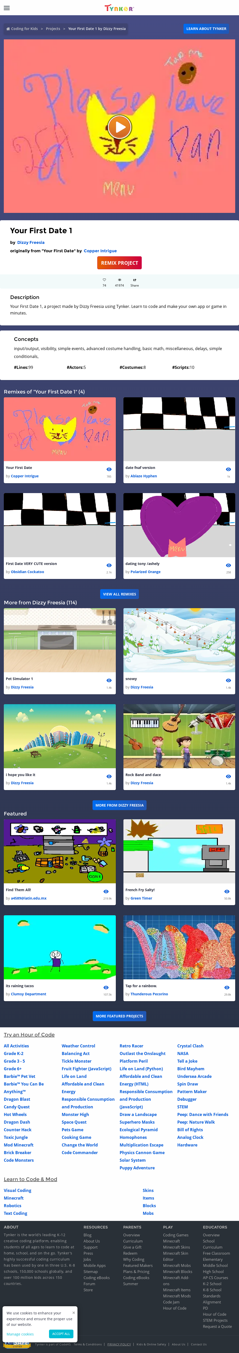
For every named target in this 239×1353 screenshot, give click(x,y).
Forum (89, 1283)
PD (205, 1308)
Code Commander (80, 1152)
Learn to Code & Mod (30, 1179)
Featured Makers (138, 1265)
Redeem (130, 1253)
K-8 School (212, 1289)
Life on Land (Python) (141, 1069)
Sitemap (91, 1271)
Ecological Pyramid (139, 1129)
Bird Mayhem (190, 1069)
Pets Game (72, 1129)
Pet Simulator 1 (19, 678)
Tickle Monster (76, 1061)
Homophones (133, 1137)
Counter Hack (17, 1129)
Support (91, 1247)
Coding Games (175, 1234)
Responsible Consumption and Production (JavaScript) (146, 1099)
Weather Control (78, 1046)
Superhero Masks (137, 1122)
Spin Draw (187, 1084)
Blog (87, 1234)
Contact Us (198, 1344)
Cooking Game (76, 1137)
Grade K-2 (13, 1053)
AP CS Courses (215, 1277)
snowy (131, 678)
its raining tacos (20, 985)
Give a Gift (132, 1247)
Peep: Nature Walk (196, 1122)
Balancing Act (76, 1053)
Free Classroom (216, 1253)
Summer (130, 1283)
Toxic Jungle (16, 1137)
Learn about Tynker (206, 28)
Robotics (12, 1205)
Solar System (133, 1160)
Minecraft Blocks (177, 1271)
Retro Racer (131, 1046)
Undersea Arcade (194, 1076)
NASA (182, 1053)
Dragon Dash (17, 1122)
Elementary (213, 1259)
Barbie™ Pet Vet (19, 1076)
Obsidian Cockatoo (27, 571)
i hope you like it (20, 774)
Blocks (149, 1205)
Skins (148, 1190)
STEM (182, 1107)
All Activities (16, 1046)
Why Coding (133, 1259)
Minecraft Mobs (177, 1265)
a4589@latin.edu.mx (28, 898)
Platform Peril (134, 1061)
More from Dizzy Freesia (119, 805)
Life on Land (74, 1076)
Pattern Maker (192, 1091)
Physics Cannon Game (142, 1152)
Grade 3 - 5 (14, 1061)
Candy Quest (17, 1107)
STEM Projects (215, 1320)
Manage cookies (20, 1334)
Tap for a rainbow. (141, 985)
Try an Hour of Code (29, 1035)
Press (88, 1253)
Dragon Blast (17, 1099)
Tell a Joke (187, 1061)
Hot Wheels (15, 1114)
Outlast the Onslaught (143, 1053)
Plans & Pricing (136, 1271)
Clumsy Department (28, 994)
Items (148, 1198)
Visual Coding (17, 1190)
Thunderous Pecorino (149, 994)
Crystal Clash (190, 1046)
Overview (131, 1234)
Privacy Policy (119, 1344)
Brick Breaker (17, 1152)
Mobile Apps (95, 1265)
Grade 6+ (13, 1069)
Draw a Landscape (138, 1114)
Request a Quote (217, 1326)
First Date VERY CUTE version (31, 563)
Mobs (148, 1213)
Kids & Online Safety (151, 1344)
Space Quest (74, 1122)
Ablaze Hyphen (144, 476)
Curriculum (133, 1241)
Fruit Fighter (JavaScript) (86, 1069)
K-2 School (212, 1283)
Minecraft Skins (176, 1247)
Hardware (187, 1145)
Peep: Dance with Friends (202, 1114)
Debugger (187, 1099)
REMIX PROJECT (119, 263)
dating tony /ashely (142, 563)
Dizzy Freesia (31, 242)
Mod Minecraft (19, 1145)
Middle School (215, 1265)
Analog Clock (190, 1137)
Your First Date (19, 467)
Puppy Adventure (137, 1168)
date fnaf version (140, 467)
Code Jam (171, 1301)
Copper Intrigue (100, 250)
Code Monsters (19, 1160)
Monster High (75, 1114)
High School (213, 1271)
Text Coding (15, 1213)
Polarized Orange (146, 571)
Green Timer (141, 898)
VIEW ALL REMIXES (119, 594)
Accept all (61, 1334)
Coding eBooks (97, 1277)
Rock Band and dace (143, 774)
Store (88, 1289)
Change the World (80, 1145)
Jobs (87, 1259)
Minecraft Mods (177, 1295)
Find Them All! (18, 889)
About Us (92, 1241)
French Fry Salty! (140, 889)
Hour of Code (174, 1308)
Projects (53, 28)
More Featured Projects (119, 1016)
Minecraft (14, 1198)
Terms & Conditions (88, 1344)
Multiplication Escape (141, 1145)
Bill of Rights (190, 1129)
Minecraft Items (176, 1289)
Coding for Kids (24, 28)
